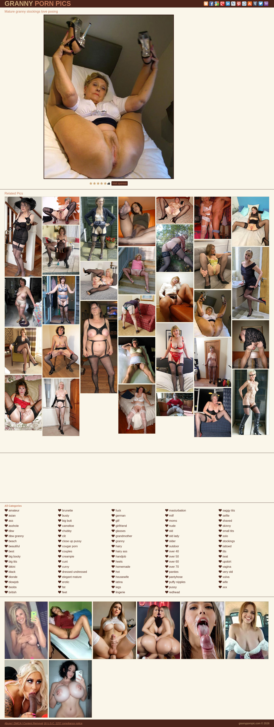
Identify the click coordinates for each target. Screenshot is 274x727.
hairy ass (119, 551)
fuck (116, 510)
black (10, 571)
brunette (65, 510)
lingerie (118, 592)
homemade (120, 566)
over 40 (172, 551)
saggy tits (227, 510)
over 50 (172, 556)
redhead (172, 592)
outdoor (172, 546)
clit (62, 536)
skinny (225, 525)
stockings (227, 541)
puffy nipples (175, 582)
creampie (66, 556)
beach (11, 541)
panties (172, 571)
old (169, 530)
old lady (172, 536)
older (170, 541)
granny (117, 541)
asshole (12, 525)
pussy (171, 587)
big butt (65, 520)
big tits (11, 561)
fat (61, 587)
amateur (12, 510)
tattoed (225, 546)
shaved (225, 520)
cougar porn (68, 546)
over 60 (172, 561)
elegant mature (70, 576)
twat (223, 556)
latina (117, 582)
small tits (226, 530)
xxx (223, 587)
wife (223, 582)
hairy (116, 546)
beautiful (12, 546)
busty (63, 515)
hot (115, 571)
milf (169, 515)
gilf (115, 520)
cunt (63, 561)
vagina (225, 566)
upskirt (225, 561)
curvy (63, 566)
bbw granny (14, 536)
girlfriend (119, 525)
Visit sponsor (119, 183)
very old (226, 571)
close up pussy (69, 541)
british (10, 592)
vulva (224, 576)
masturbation (175, 510)
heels (117, 561)
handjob (118, 556)
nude (170, 525)
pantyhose (174, 576)
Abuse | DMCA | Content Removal (24, 723)
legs (116, 587)
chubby (65, 530)
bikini (10, 566)
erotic (63, 582)
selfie (224, 515)
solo (223, 536)
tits (222, 551)
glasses (118, 530)
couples (65, 551)
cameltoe (66, 525)
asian (10, 515)
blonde (11, 576)
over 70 (172, 566)
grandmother (121, 536)
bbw (9, 530)
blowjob (12, 582)
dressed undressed (72, 571)
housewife (120, 576)
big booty (12, 556)
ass (9, 520)
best (9, 551)
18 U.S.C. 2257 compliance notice (63, 723)
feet (62, 592)
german (118, 515)
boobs (11, 587)
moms (171, 520)
